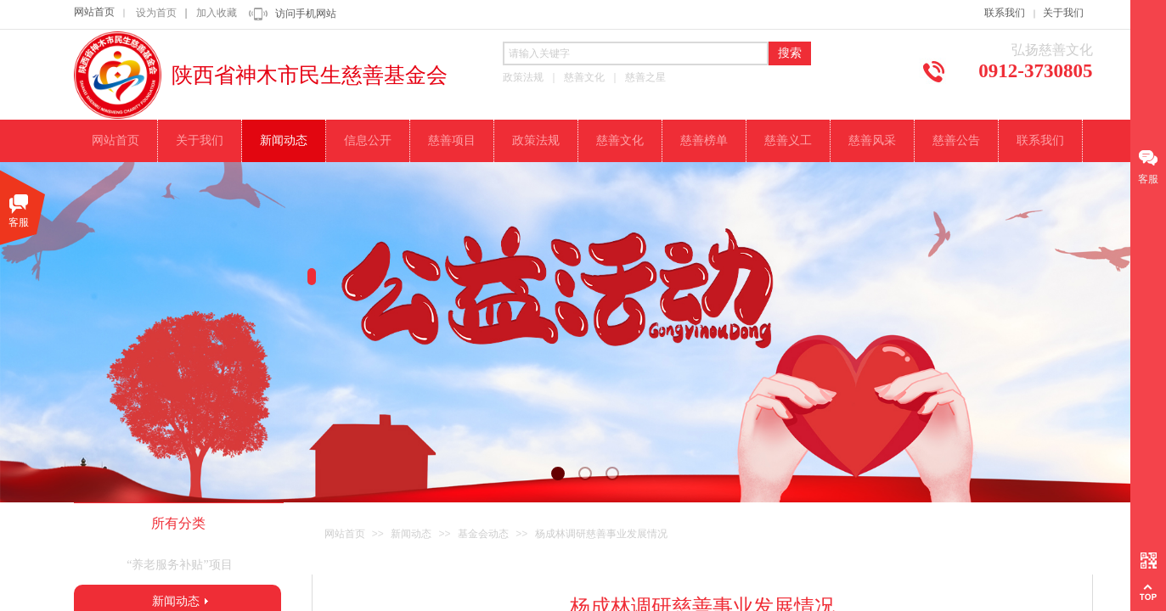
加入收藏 (216, 13)
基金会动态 (483, 534)
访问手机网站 (305, 14)
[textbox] (636, 53)
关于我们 (1063, 13)
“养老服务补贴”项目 (179, 564)
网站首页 (94, 12)
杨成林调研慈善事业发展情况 (601, 534)
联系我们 (1004, 13)
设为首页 (156, 13)
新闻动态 (411, 534)
